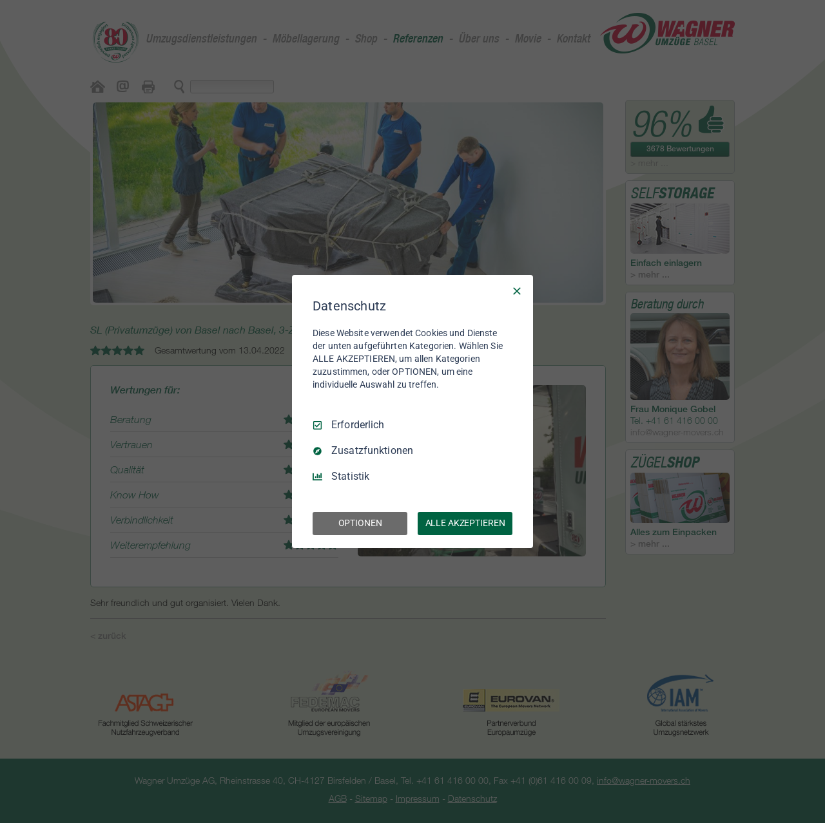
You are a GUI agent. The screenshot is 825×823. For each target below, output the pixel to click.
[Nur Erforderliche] (517, 291)
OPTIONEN (360, 523)
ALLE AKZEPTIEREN (465, 523)
